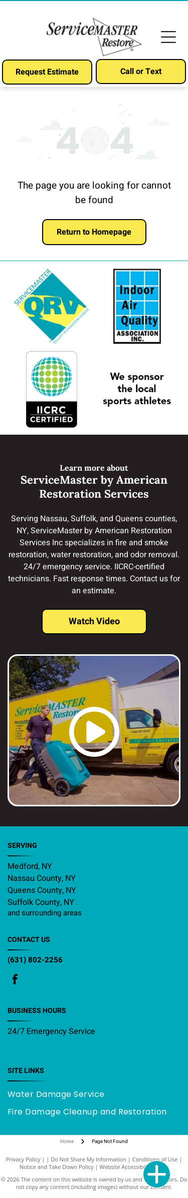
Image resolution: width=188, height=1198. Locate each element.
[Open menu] (168, 37)
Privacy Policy (23, 1159)
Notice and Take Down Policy (57, 1166)
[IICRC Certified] (51, 389)
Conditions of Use (155, 1159)
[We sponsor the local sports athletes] (136, 389)
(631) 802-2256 (35, 959)
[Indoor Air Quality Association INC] (136, 306)
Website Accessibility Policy (133, 1166)
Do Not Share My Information (88, 1159)
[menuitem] (60, 1094)
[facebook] (15, 980)
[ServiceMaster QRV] (51, 306)
